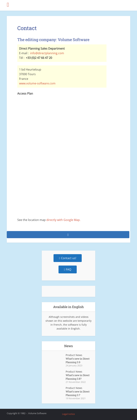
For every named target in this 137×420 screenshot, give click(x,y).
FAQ (67, 269)
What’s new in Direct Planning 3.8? (78, 376)
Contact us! (67, 258)
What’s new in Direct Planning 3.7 (78, 393)
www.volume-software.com (37, 83)
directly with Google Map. (63, 220)
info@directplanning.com (47, 53)
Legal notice (68, 414)
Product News (74, 355)
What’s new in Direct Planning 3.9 (78, 360)
